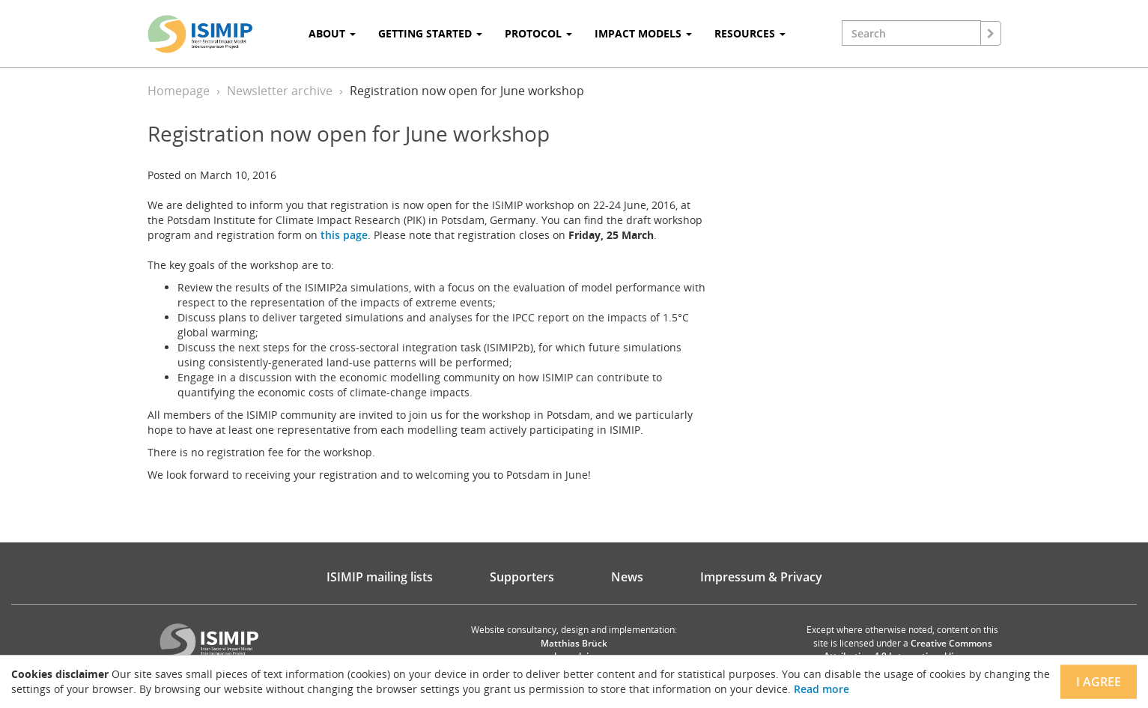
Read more (821, 689)
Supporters (522, 577)
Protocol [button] (538, 33)
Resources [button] (750, 33)
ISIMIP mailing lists (380, 577)
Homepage (179, 90)
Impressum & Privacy (761, 577)
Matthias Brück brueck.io (574, 649)
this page (344, 235)
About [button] (332, 33)
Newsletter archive (279, 90)
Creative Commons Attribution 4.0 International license (908, 649)
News (627, 577)
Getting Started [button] (430, 33)
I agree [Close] (1098, 682)
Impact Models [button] (643, 33)
